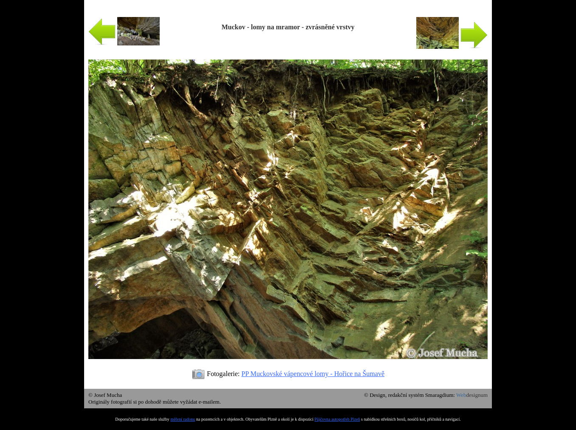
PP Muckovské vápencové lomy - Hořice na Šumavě (312, 373)
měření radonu (182, 419)
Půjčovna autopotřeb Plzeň (337, 419)
